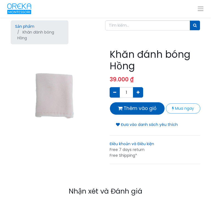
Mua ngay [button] (183, 108)
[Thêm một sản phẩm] (138, 92)
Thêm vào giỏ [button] (137, 108)
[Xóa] (115, 92)
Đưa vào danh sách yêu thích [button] (147, 124)
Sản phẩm (24, 26)
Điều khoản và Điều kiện (132, 144)
